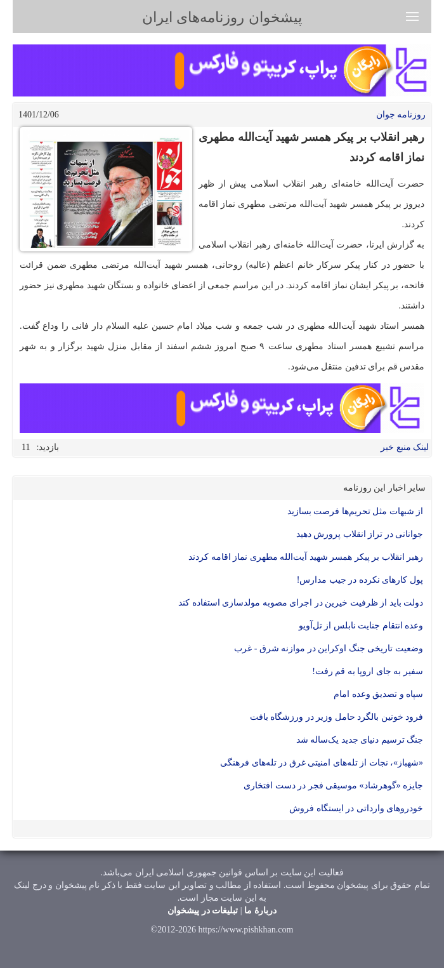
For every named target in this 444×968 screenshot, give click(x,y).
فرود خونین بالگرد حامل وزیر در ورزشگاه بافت (337, 717)
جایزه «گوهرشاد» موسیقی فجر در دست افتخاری (333, 785)
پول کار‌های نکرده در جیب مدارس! (360, 580)
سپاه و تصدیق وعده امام (378, 694)
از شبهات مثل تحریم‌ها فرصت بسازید (355, 511)
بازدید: (47, 447)
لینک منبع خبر (405, 447)
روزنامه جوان (401, 114)
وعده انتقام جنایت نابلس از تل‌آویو (361, 625)
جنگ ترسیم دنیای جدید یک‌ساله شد (360, 740)
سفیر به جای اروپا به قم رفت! (367, 671)
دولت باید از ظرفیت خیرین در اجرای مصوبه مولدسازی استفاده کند (300, 602)
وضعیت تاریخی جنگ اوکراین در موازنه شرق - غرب (328, 648)
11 (26, 447)
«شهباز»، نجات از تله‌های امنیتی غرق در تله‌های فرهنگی (321, 762)
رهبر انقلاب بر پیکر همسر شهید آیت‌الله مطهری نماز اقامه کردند (305, 557)
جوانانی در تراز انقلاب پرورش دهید (360, 534)
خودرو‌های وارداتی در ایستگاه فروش (356, 808)
